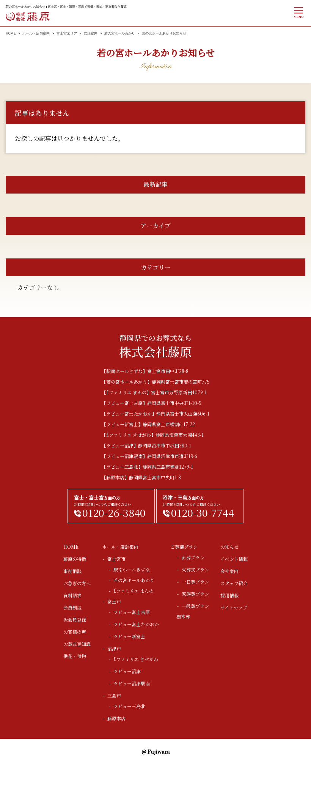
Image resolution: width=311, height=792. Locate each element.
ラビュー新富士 (129, 636)
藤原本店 (116, 718)
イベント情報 (234, 559)
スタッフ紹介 (234, 583)
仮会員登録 (74, 619)
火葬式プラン (195, 569)
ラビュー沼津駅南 (131, 683)
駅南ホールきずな (131, 569)
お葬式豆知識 (77, 644)
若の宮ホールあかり (119, 33)
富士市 (114, 601)
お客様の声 (74, 631)
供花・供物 (74, 656)
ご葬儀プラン (184, 546)
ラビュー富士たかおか (136, 624)
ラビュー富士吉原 (131, 612)
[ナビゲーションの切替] (298, 12)
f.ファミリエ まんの (133, 590)
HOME (11, 33)
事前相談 (72, 571)
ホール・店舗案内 (36, 33)
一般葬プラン (195, 606)
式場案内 (90, 33)
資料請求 (72, 595)
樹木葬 (183, 616)
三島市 (114, 695)
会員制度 (72, 607)
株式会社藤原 (28, 16)
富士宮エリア (67, 33)
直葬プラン (193, 557)
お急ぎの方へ (77, 583)
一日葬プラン (195, 581)
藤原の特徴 (74, 559)
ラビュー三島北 (129, 706)
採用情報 (229, 595)
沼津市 (114, 648)
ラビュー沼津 (127, 671)
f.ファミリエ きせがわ (135, 659)
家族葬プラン (195, 593)
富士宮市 (116, 559)
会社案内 (229, 571)
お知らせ (229, 546)
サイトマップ (233, 607)
